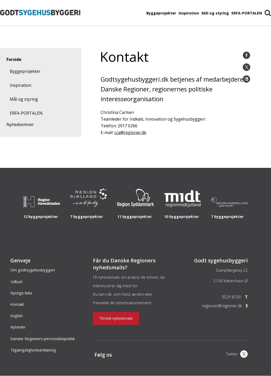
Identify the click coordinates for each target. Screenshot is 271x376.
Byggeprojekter (161, 13)
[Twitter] (246, 67)
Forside (13, 59)
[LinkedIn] (246, 79)
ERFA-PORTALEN (247, 13)
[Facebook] (246, 55)
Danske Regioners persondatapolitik (42, 338)
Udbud (16, 281)
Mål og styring (215, 13)
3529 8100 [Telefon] (231, 297)
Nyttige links (21, 292)
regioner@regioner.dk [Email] (222, 306)
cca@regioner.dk (130, 132)
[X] (237, 354)
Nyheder (18, 327)
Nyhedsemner (20, 124)
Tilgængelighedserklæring (33, 350)
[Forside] (40, 23)
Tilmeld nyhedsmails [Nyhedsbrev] (116, 318)
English (16, 315)
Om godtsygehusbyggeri (32, 269)
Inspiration (189, 13)
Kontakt (17, 304)
